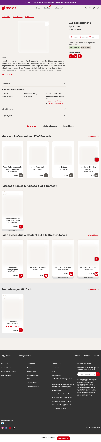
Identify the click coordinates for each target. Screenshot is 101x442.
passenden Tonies (54, 101)
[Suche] (86, 8)
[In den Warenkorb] (21, 276)
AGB (53, 371)
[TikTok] (13, 426)
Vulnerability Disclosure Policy (61, 391)
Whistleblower (56, 388)
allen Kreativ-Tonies (55, 103)
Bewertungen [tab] (32, 126)
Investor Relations (32, 382)
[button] (90, 8)
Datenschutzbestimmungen (91, 392)
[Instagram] (2, 426)
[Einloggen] (98, 8)
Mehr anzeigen (7, 74)
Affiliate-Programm (32, 375)
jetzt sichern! (69, 2)
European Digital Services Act (61, 395)
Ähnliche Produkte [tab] (50, 126)
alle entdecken (94, 136)
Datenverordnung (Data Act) (60, 402)
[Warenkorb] (94, 8)
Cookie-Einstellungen (58, 406)
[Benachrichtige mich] (21, 226)
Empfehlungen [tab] (68, 126)
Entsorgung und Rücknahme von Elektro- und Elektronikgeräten (62, 383)
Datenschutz (56, 375)
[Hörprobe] (5, 193)
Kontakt (6, 356)
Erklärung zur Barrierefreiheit (61, 399)
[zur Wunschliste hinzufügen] (47, 24)
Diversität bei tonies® (7, 371)
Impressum (55, 368)
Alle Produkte (6, 17)
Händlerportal (31, 371)
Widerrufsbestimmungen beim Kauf (63, 378)
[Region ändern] (24, 356)
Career (29, 368)
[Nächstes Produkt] (97, 159)
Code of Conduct (6, 368)
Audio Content (16, 17)
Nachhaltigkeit (5, 375)
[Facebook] (6, 426)
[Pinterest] (10, 426)
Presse (29, 378)
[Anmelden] (98, 374)
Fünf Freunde (27, 17)
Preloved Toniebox (32, 386)
